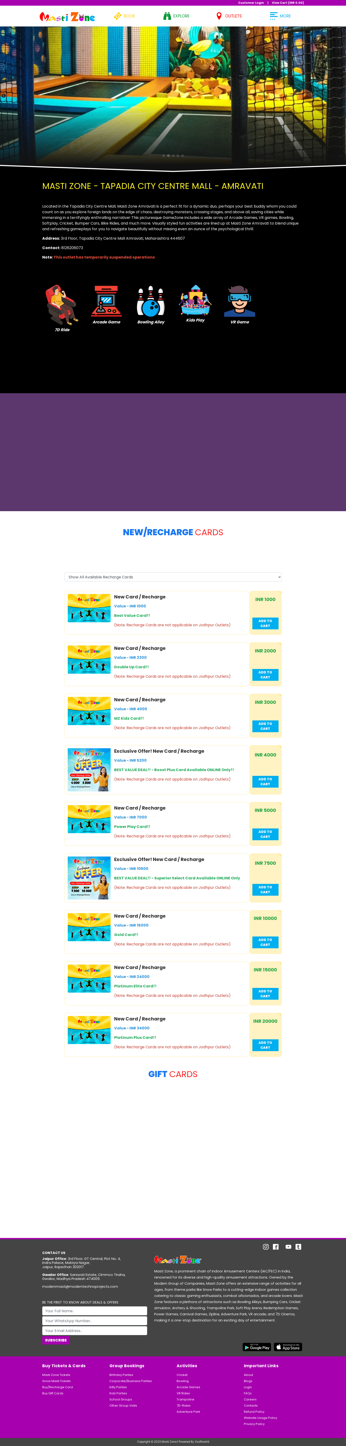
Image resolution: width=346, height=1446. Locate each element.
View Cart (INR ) (288, 3)
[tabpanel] (173, 95)
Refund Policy (254, 1411)
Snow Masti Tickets (56, 1381)
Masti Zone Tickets (56, 1375)
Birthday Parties (121, 1375)
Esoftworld (202, 1442)
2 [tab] (168, 156)
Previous (3, 95)
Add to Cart (265, 623)
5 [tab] (182, 156)
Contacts (251, 1405)
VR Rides (183, 1393)
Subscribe (56, 1340)
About (248, 1375)
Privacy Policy (254, 1424)
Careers (250, 1399)
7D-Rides (184, 1405)
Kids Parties (118, 1393)
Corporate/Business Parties (130, 1381)
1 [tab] (163, 156)
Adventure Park (188, 1411)
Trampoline (185, 1399)
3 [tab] (173, 156)
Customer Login (251, 3)
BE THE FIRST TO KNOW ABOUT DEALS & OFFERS (80, 1302)
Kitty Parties (118, 1387)
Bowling (183, 1381)
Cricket (182, 1375)
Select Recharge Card (85, 567)
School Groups (120, 1399)
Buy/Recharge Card (57, 1387)
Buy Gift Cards (52, 1393)
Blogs (248, 1381)
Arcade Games (188, 1387)
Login (248, 1387)
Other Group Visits (123, 1405)
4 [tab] (177, 156)
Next (342, 95)
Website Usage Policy (260, 1418)
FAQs (248, 1393)
